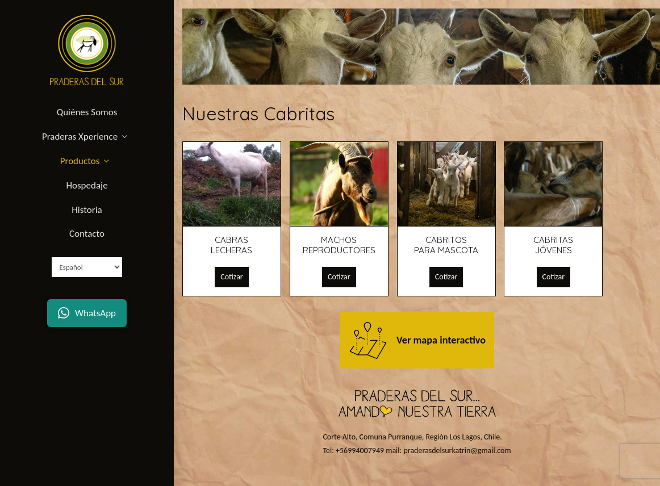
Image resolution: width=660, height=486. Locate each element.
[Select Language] (87, 266)
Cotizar (231, 277)
